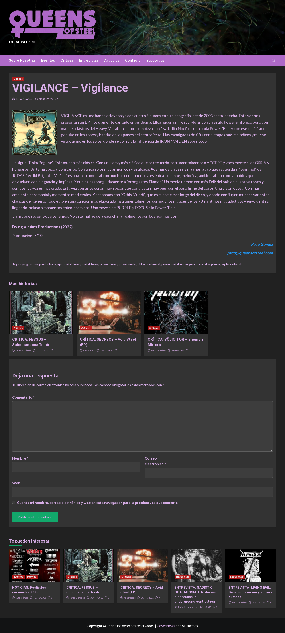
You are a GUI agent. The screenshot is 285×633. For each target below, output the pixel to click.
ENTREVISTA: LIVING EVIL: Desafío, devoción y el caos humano (250, 592)
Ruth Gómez (22, 597)
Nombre (20, 458)
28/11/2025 (106, 350)
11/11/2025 (204, 607)
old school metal (149, 264)
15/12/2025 (39, 597)
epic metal (64, 264)
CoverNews (166, 625)
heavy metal (81, 264)
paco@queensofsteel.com (250, 252)
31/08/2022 (46, 99)
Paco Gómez (262, 244)
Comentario (23, 397)
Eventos (48, 60)
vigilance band (231, 264)
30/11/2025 (42, 350)
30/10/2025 (258, 602)
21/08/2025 (177, 350)
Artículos (112, 60)
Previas (31, 576)
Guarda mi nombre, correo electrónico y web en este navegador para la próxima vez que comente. (98, 502)
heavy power (100, 264)
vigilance (214, 264)
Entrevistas (89, 60)
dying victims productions (38, 264)
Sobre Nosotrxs (22, 60)
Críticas (67, 60)
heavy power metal (123, 264)
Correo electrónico (155, 461)
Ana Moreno (89, 350)
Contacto (133, 60)
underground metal (193, 264)
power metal (170, 264)
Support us (155, 60)
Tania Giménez (25, 99)
